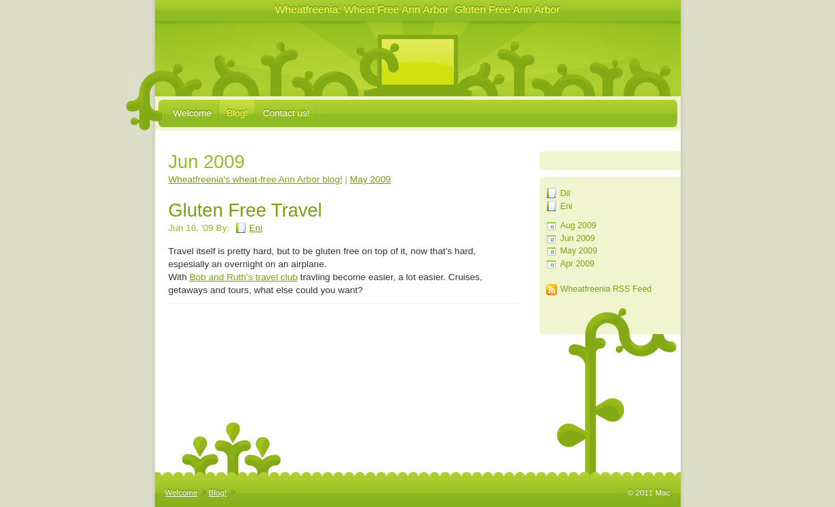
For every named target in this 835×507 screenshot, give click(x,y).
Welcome (192, 113)
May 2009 (579, 251)
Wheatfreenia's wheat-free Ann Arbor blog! (256, 179)
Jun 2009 (578, 238)
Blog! (237, 113)
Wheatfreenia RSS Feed (606, 289)
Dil (565, 193)
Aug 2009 (579, 225)
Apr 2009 (578, 264)
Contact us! (286, 113)
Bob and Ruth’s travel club (243, 277)
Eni (567, 206)
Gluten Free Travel (245, 210)
